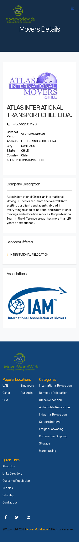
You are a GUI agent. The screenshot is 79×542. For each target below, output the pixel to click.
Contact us (10, 502)
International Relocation (55, 385)
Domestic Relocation (53, 393)
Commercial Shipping (53, 436)
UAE (5, 385)
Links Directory (12, 473)
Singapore (27, 385)
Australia (27, 393)
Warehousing (47, 451)
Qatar (6, 393)
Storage (44, 443)
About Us (8, 466)
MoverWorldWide (37, 529)
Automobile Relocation (54, 407)
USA (5, 400)
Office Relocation (50, 400)
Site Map (8, 495)
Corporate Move (49, 422)
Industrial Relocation (53, 414)
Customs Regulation (16, 481)
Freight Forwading (51, 429)
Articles (7, 488)
